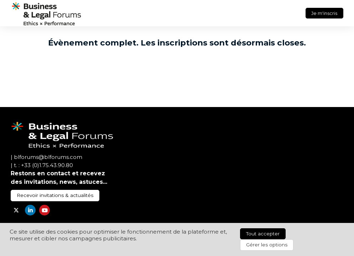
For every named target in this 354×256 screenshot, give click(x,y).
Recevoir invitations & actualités (55, 195)
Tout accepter (263, 233)
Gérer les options (266, 244)
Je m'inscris (324, 13)
